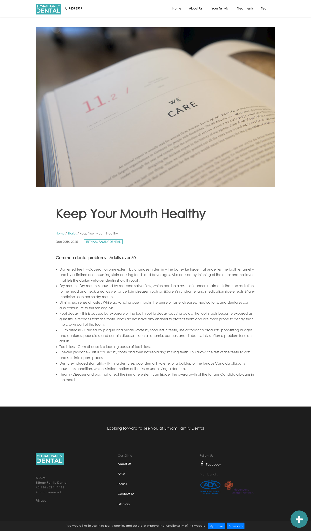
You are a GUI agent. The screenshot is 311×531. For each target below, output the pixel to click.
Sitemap (124, 504)
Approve (216, 526)
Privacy (41, 500)
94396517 (75, 8)
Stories (72, 233)
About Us (195, 8)
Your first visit (220, 8)
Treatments (245, 8)
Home (176, 8)
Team (265, 8)
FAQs (121, 473)
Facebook (210, 464)
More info (236, 526)
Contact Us (126, 494)
